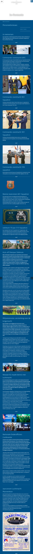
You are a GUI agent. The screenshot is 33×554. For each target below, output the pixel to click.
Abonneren (4, 546)
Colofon (4, 544)
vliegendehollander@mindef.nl (10, 541)
